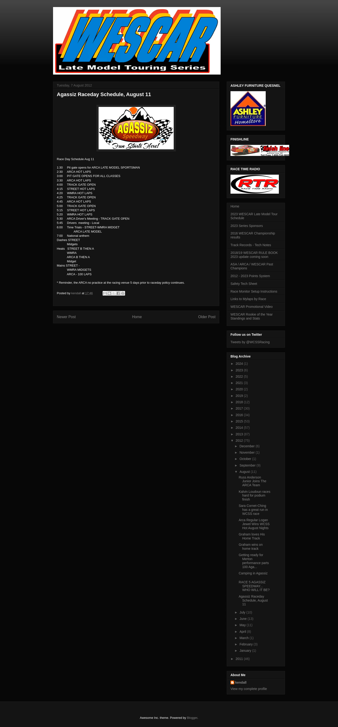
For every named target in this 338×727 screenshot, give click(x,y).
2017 (240, 408)
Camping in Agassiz (253, 573)
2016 (240, 415)
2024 (240, 363)
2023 (240, 370)
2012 (240, 440)
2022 (240, 376)
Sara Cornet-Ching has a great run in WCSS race (253, 510)
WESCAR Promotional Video (251, 307)
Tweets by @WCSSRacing (250, 342)
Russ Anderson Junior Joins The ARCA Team (252, 481)
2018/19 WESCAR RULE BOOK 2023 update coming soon (254, 255)
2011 (240, 659)
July (242, 612)
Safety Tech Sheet (243, 284)
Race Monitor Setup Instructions (253, 291)
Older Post (206, 317)
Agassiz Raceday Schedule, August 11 (253, 600)
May (242, 625)
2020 (240, 389)
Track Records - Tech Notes (250, 245)
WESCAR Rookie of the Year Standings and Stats (251, 316)
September (247, 465)
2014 (240, 427)
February (246, 644)
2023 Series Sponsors (246, 226)
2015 (240, 421)
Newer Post (66, 317)
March (244, 638)
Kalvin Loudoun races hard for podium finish (254, 495)
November (247, 452)
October (245, 459)
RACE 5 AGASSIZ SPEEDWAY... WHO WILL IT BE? (254, 586)
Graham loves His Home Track (252, 536)
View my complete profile (248, 689)
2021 (240, 383)
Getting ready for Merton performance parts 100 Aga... (254, 561)
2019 (240, 396)
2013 (240, 434)
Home (137, 317)
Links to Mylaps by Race (248, 299)
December (247, 446)
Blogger (192, 717)
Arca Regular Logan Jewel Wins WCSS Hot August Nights (254, 524)
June (243, 619)
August (244, 472)
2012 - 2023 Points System (250, 276)
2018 (240, 402)
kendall (240, 682)
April (243, 631)
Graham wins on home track (251, 546)
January (245, 650)
